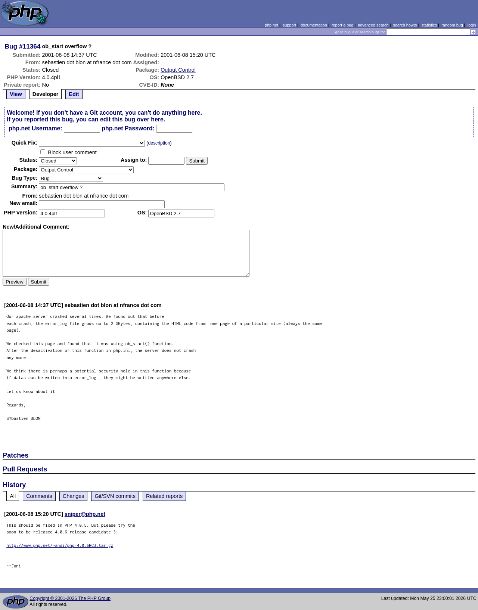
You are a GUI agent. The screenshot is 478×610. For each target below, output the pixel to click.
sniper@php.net (85, 514)
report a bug (342, 25)
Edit (74, 94)
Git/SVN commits (115, 496)
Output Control (178, 70)
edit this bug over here (132, 119)
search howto (405, 25)
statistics (429, 25)
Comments (39, 496)
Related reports (164, 496)
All (13, 496)
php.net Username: (35, 128)
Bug (11, 46)
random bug (452, 25)
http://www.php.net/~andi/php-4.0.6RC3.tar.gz (59, 545)
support (289, 25)
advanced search (373, 25)
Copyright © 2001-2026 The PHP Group (70, 598)
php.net (271, 25)
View (16, 94)
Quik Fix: (25, 143)
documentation (314, 25)
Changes (73, 496)
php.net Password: (128, 128)
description (159, 143)
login (472, 25)
